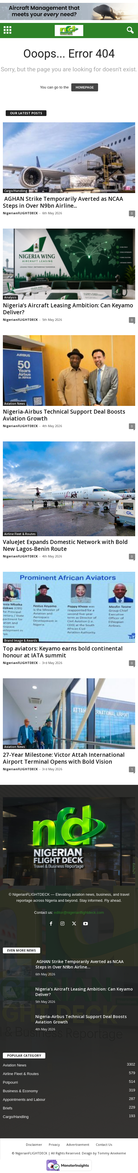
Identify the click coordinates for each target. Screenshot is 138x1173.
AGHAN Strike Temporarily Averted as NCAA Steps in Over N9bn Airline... (63, 202)
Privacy (54, 1144)
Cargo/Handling (15, 191)
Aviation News (14, 404)
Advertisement (77, 1144)
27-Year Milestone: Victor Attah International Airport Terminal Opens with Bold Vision (64, 758)
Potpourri (10, 1082)
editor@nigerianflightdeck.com (79, 912)
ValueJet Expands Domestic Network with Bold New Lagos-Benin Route (65, 545)
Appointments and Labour (24, 1099)
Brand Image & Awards (20, 640)
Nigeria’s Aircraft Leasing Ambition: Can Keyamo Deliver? (68, 309)
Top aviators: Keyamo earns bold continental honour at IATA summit (63, 652)
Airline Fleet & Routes (20, 534)
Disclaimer (34, 1144)
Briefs (7, 1108)
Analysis (10, 297)
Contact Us (104, 1144)
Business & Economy (20, 1091)
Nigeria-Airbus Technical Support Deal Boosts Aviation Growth (64, 415)
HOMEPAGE (85, 87)
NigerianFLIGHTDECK (20, 213)
